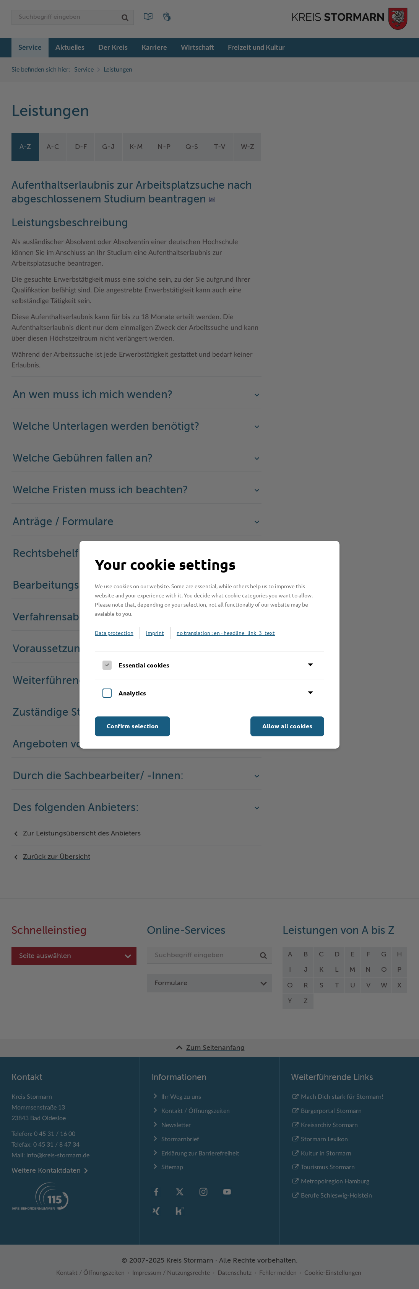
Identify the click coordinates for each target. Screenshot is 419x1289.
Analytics (132, 693)
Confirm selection (132, 726)
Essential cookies (144, 665)
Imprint (155, 632)
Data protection (114, 632)
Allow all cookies (287, 726)
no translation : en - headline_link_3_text (226, 632)
